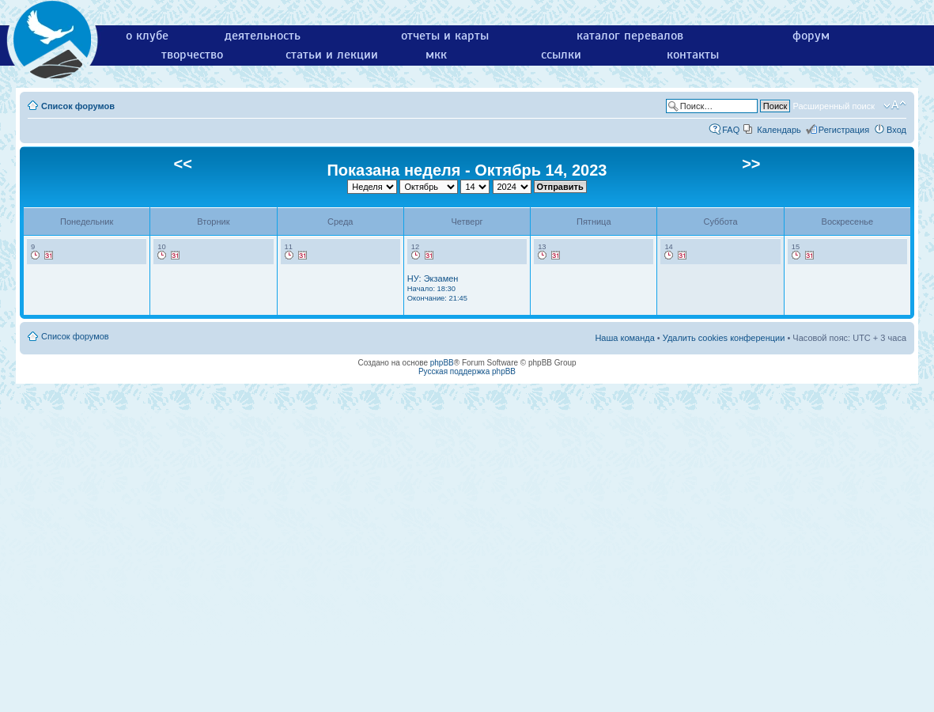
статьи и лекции (331, 54)
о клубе (147, 36)
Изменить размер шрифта (894, 105)
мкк (436, 54)
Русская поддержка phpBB (467, 371)
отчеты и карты (445, 36)
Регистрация (844, 129)
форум (811, 36)
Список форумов (78, 106)
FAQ (730, 129)
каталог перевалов (630, 36)
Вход (896, 129)
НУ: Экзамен (437, 288)
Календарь (779, 129)
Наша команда (624, 338)
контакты (693, 54)
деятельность (263, 36)
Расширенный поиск (833, 106)
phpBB (442, 362)
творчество (192, 54)
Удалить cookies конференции (724, 338)
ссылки (561, 54)
